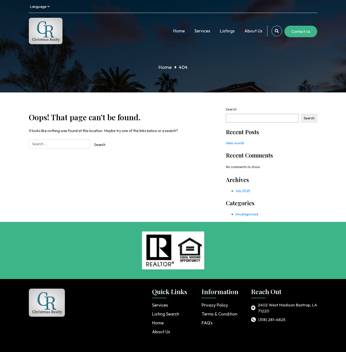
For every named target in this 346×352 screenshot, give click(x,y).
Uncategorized (246, 214)
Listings (227, 31)
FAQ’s (207, 323)
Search (231, 109)
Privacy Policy (215, 305)
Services (202, 31)
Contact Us (300, 31)
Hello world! (235, 143)
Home (179, 31)
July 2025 (242, 191)
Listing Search (165, 314)
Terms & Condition (219, 314)
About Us (253, 31)
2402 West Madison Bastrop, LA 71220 (287, 308)
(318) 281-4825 (271, 319)
